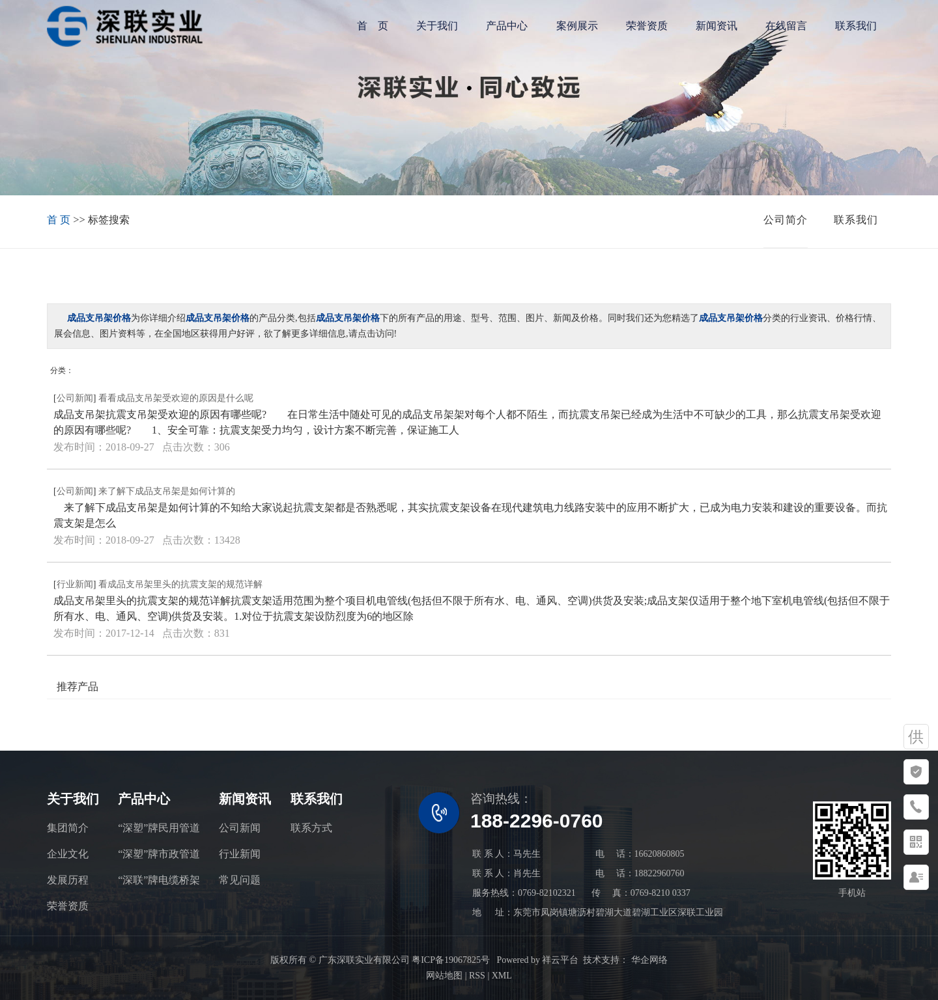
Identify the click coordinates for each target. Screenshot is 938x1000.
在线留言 (786, 25)
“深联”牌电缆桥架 (159, 879)
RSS (477, 975)
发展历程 (68, 879)
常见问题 (240, 879)
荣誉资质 (647, 25)
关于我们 (437, 25)
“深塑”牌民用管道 (159, 827)
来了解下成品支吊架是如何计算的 (166, 491)
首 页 (372, 25)
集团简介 (68, 827)
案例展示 (577, 25)
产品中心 (507, 25)
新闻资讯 (716, 25)
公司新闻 (75, 398)
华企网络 (648, 960)
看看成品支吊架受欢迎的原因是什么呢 (175, 398)
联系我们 (856, 25)
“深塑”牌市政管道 (159, 853)
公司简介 (785, 220)
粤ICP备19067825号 (451, 960)
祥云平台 (560, 960)
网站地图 (444, 975)
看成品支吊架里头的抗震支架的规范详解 (180, 584)
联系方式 (311, 827)
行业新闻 (75, 584)
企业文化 (68, 853)
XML (502, 975)
